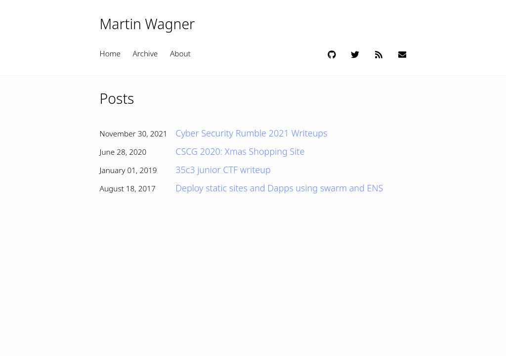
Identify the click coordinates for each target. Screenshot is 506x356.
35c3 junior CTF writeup (222, 170)
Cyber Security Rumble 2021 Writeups (251, 133)
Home (110, 53)
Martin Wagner (147, 23)
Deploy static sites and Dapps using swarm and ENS (279, 188)
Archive (145, 53)
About (180, 53)
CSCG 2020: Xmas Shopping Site (239, 151)
